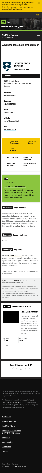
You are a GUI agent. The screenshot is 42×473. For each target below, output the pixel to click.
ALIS (13, 15)
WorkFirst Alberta (8, 426)
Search (31, 15)
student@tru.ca (9, 112)
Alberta (6, 15)
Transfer (15, 255)
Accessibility (6, 447)
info (5, 22)
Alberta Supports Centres (11, 431)
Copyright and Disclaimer (10, 464)
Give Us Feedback (9, 421)
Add (20, 15)
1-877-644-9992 (8, 433)
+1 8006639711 (10, 95)
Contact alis (6, 417)
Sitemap (5, 451)
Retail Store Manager (29, 312)
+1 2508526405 (10, 129)
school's (20, 226)
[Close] (39, 3)
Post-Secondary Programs (12, 26)
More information (17, 9)
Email (23, 53)
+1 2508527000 (10, 104)
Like (25, 15)
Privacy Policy (7, 442)
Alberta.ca (6, 437)
